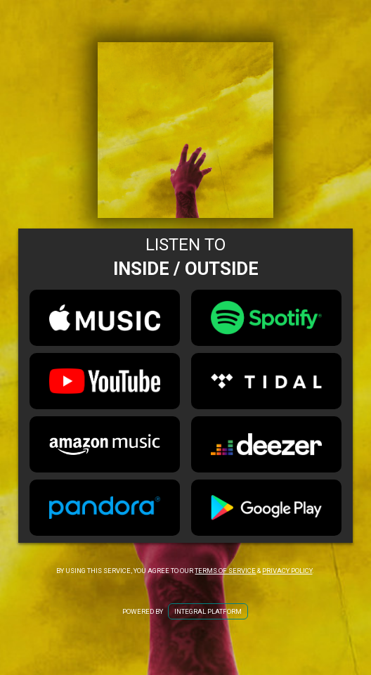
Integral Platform (208, 611)
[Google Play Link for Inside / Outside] (266, 508)
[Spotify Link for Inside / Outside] (266, 318)
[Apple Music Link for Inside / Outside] (105, 318)
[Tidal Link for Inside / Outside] (266, 381)
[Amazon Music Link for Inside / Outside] (105, 444)
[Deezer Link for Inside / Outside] (266, 444)
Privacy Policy (287, 570)
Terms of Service (225, 570)
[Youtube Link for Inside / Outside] (105, 381)
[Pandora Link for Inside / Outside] (105, 508)
